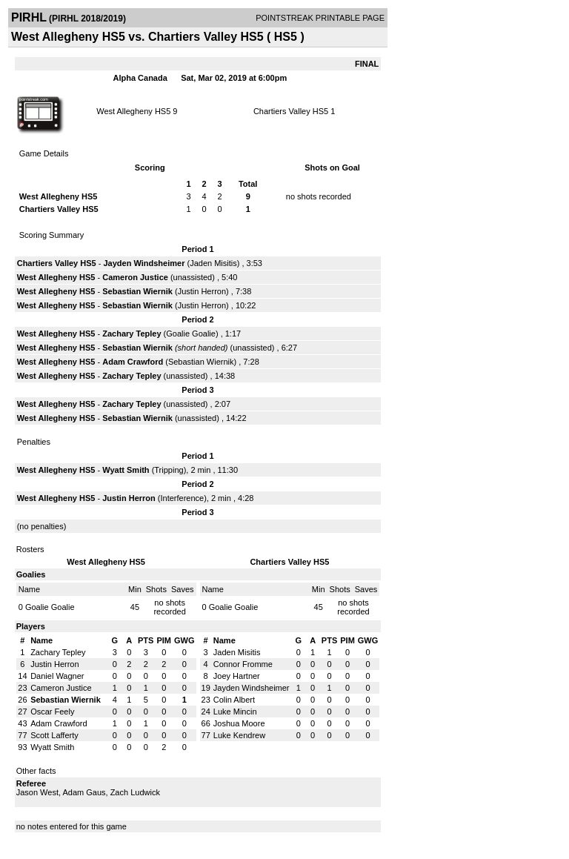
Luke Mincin (235, 711)
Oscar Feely (52, 711)
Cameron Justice (135, 277)
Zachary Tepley (131, 333)
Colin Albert (234, 699)
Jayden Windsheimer (143, 263)
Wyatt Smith (125, 469)
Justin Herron (202, 291)
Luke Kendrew (239, 735)
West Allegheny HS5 (133, 111)
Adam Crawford (132, 361)
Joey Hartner (236, 675)
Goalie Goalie (191, 333)
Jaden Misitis (213, 263)
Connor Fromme (243, 664)
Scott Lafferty (54, 735)
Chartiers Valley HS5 (290, 111)
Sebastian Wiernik (137, 291)
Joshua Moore (239, 723)
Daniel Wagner (57, 675)
